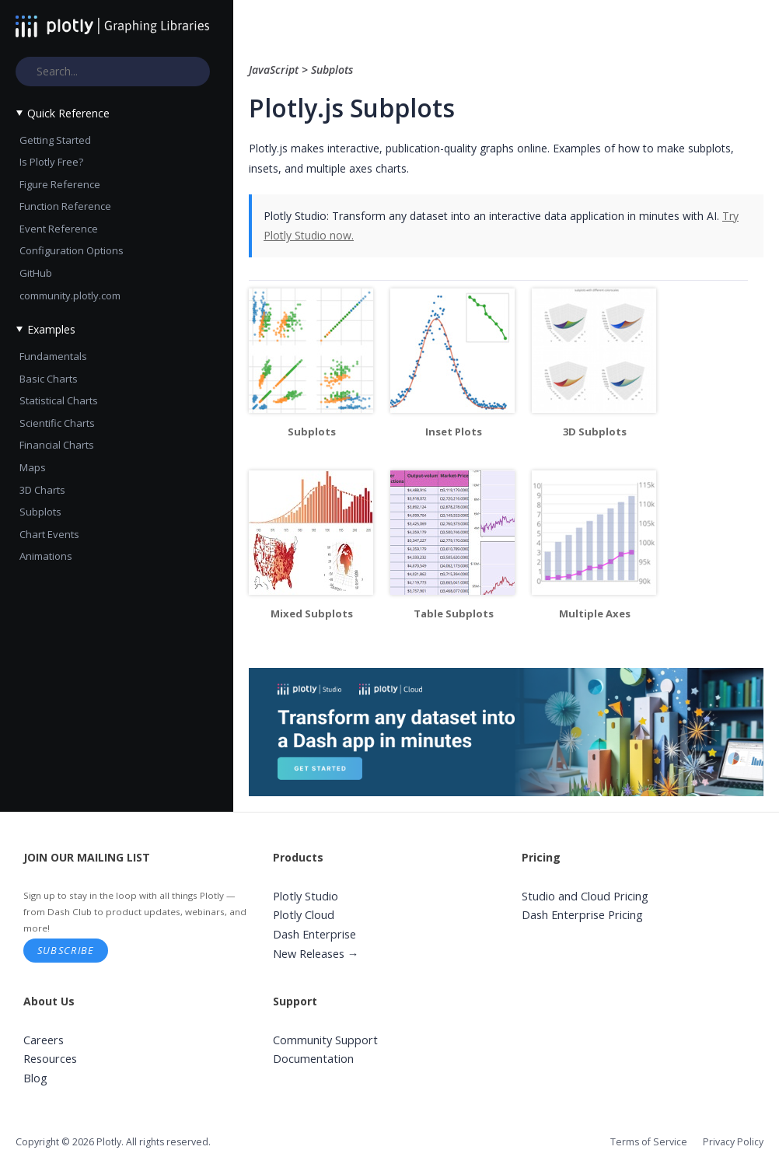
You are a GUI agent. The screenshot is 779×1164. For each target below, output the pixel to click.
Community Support (325, 1040)
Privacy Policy (733, 1141)
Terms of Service (648, 1141)
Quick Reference (68, 113)
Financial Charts (56, 445)
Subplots (40, 512)
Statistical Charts (58, 400)
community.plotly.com (70, 295)
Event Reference (58, 229)
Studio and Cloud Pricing (585, 896)
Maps (32, 467)
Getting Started (55, 140)
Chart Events (49, 534)
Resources (50, 1058)
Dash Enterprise (314, 934)
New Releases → (316, 953)
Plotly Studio (305, 896)
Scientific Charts (57, 423)
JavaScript (275, 69)
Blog (35, 1078)
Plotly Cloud (303, 914)
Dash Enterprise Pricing (582, 914)
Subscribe (66, 950)
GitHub (35, 273)
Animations (45, 556)
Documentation (313, 1058)
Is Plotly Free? (51, 162)
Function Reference (65, 206)
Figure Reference (59, 184)
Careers (43, 1040)
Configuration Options (71, 250)
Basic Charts (48, 379)
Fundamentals (53, 356)
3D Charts (42, 490)
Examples (51, 329)
